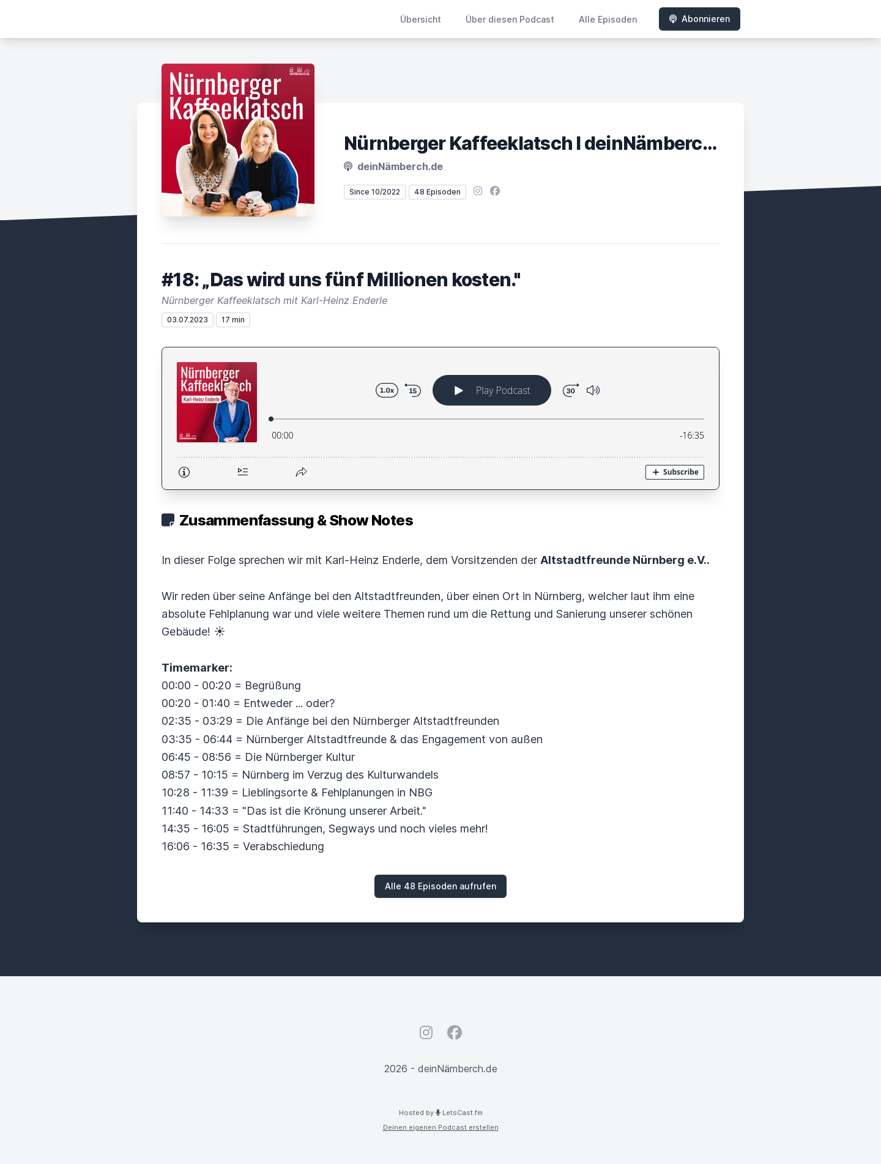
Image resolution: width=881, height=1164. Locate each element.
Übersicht (420, 19)
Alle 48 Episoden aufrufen (440, 886)
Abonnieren (699, 18)
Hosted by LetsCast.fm (441, 1112)
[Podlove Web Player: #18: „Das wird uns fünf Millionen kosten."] (440, 418)
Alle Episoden (608, 19)
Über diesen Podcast (510, 19)
